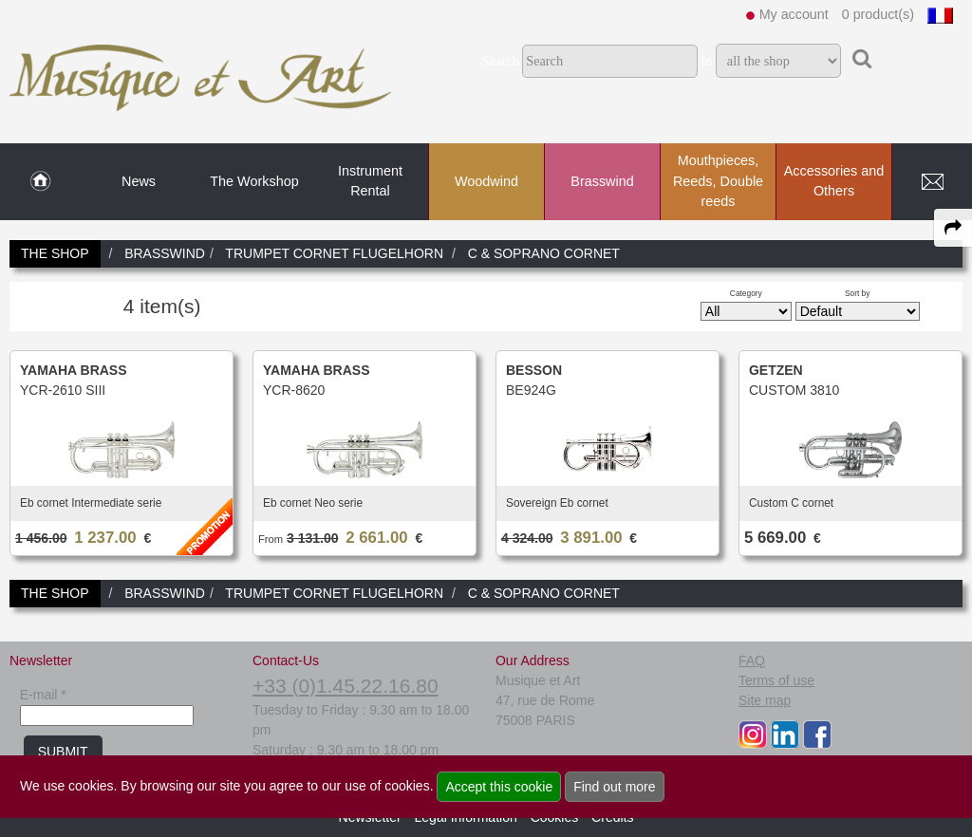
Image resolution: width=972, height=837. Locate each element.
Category (746, 293)
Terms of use (776, 680)
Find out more (614, 786)
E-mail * (43, 694)
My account (794, 14)
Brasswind (601, 181)
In (707, 60)
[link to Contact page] (932, 182)
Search (500, 60)
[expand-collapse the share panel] (953, 228)
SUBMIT (63, 751)
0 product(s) (878, 14)
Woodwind (486, 181)
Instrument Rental (370, 181)
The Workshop (254, 181)
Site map (764, 700)
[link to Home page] (40, 182)
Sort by (857, 293)
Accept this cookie (498, 786)
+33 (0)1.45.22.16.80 (345, 686)
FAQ (751, 660)
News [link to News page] (139, 181)
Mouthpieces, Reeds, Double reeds (718, 181)
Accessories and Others (834, 181)
